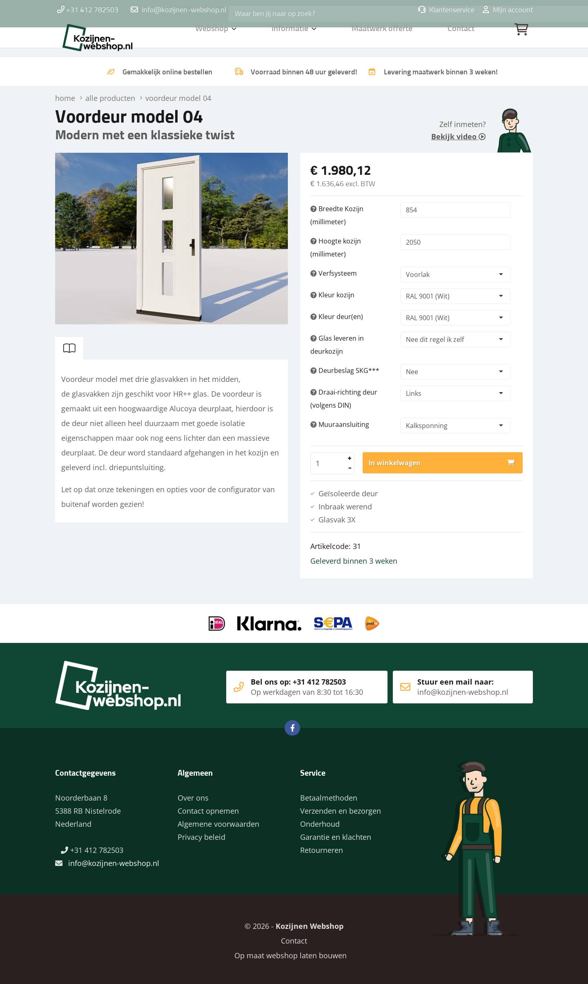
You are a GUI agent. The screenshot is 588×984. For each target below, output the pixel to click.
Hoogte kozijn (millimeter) (335, 248)
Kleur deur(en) (336, 316)
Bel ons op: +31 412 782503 (289, 684)
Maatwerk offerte (384, 39)
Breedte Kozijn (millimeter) (336, 215)
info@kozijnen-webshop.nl (184, 10)
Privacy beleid (201, 834)
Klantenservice (446, 10)
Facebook (292, 724)
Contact (461, 39)
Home (108, 39)
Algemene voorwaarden (218, 821)
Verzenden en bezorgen (340, 807)
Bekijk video (458, 136)
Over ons (193, 794)
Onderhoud (320, 821)
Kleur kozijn (332, 294)
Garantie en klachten (335, 834)
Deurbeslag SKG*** (344, 370)
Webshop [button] (212, 39)
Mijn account (508, 10)
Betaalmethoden (328, 794)
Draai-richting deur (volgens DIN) (343, 399)
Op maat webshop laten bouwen (286, 952)
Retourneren (321, 847)
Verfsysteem (333, 273)
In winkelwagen (395, 462)
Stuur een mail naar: (450, 684)
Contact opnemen (208, 807)
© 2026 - (294, 923)
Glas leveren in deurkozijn (337, 345)
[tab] (69, 348)
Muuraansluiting (339, 424)
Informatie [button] (291, 39)
